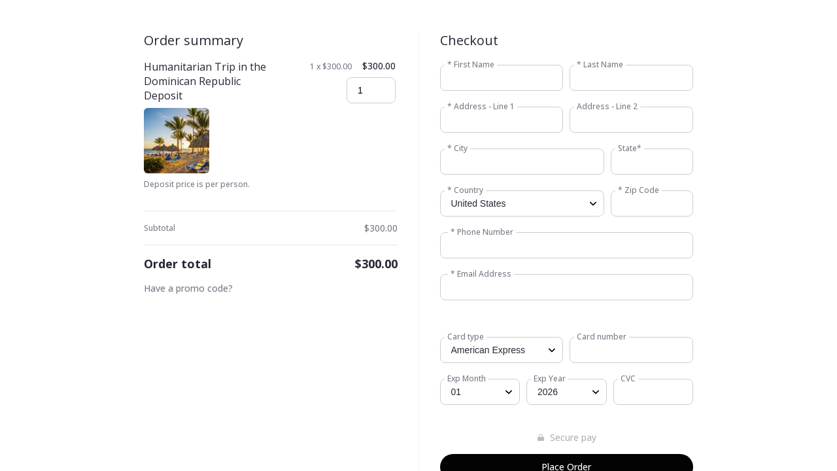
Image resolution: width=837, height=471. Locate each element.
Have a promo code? (188, 288)
